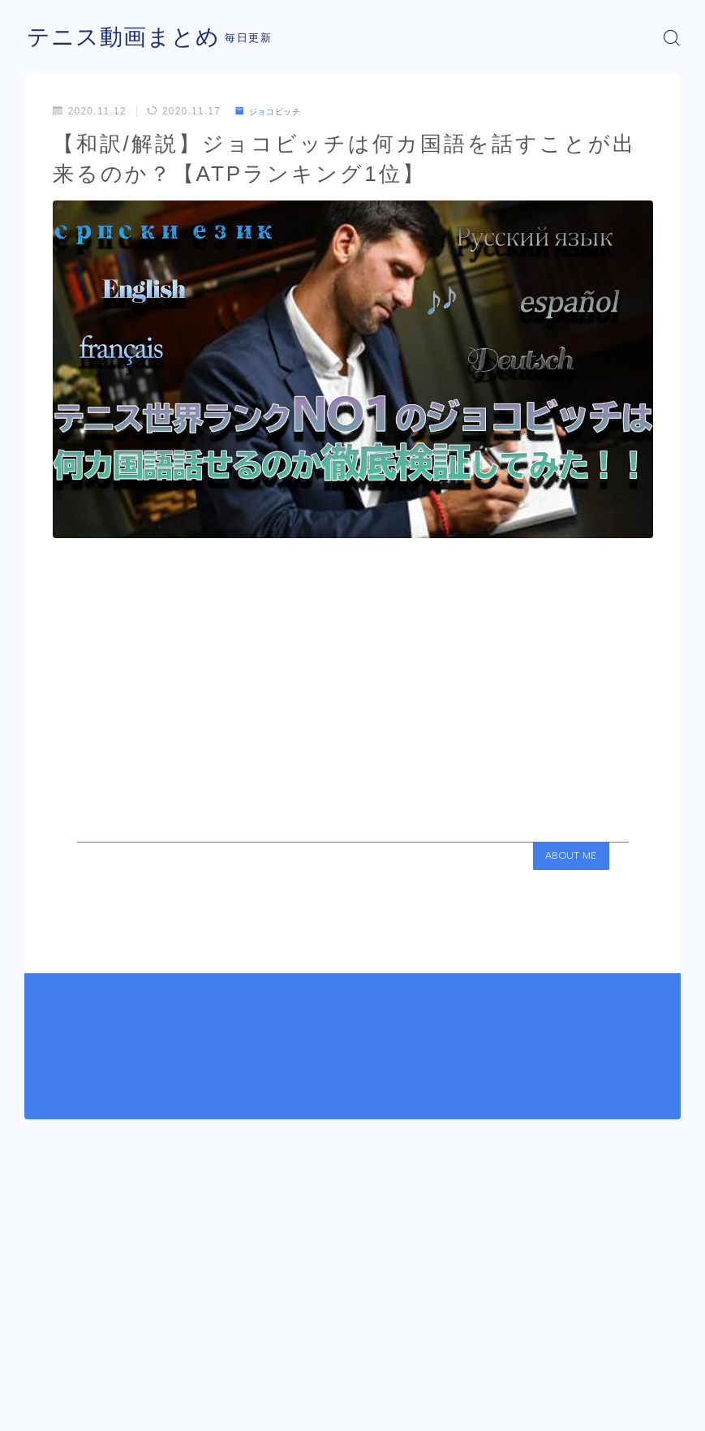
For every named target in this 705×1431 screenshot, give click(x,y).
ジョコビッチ (274, 111)
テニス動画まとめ (130, 37)
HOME (42, 1374)
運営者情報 (49, 1423)
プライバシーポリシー (153, 1423)
